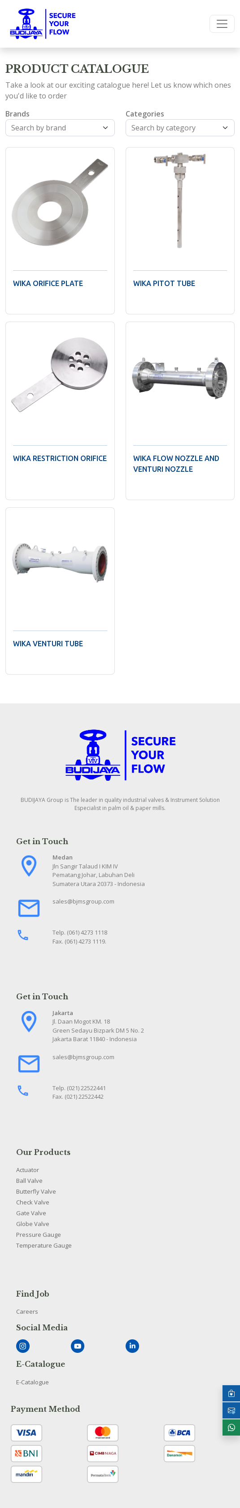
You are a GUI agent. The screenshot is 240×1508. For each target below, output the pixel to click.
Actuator (27, 1170)
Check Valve (32, 1202)
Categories (145, 114)
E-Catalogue (32, 1382)
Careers (27, 1311)
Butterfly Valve (36, 1191)
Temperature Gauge (44, 1245)
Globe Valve (32, 1224)
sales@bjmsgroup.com (83, 901)
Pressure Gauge (38, 1235)
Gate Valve (31, 1213)
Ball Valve (29, 1181)
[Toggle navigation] (222, 24)
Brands (17, 114)
